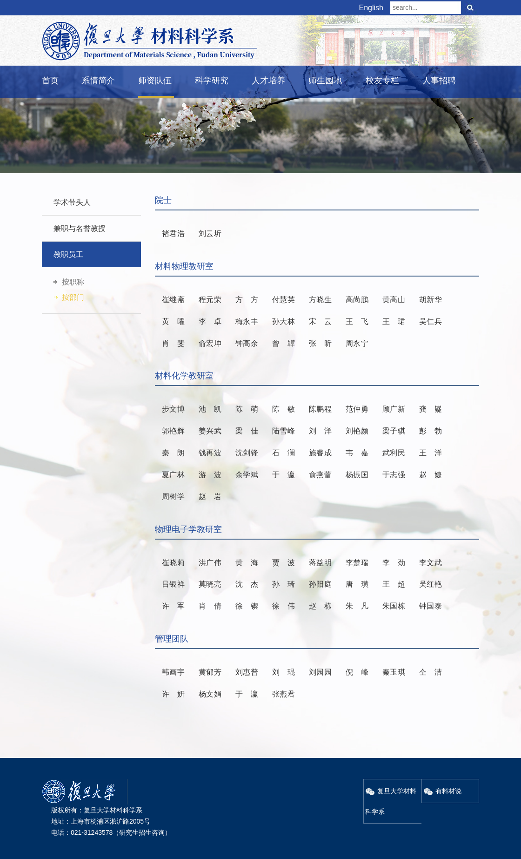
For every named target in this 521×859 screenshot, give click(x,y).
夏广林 (173, 475)
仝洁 (430, 672)
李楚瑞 (357, 563)
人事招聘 (439, 80)
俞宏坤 (210, 343)
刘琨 (283, 672)
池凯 (210, 409)
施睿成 (320, 453)
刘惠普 (246, 672)
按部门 (73, 297)
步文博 (173, 409)
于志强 (393, 475)
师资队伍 (155, 80)
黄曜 (173, 321)
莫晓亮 (210, 584)
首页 (50, 80)
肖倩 (210, 606)
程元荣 (210, 300)
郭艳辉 (173, 431)
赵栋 (320, 606)
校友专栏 (382, 80)
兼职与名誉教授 (79, 228)
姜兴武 (210, 431)
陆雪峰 (283, 431)
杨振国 (357, 475)
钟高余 (246, 343)
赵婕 (430, 475)
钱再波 (210, 453)
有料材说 (442, 791)
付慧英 (283, 300)
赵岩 (210, 497)
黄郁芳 (210, 672)
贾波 (283, 563)
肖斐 (173, 343)
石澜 (283, 453)
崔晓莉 (173, 563)
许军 (173, 606)
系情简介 (98, 80)
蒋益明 (320, 563)
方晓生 (320, 300)
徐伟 (283, 606)
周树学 (173, 497)
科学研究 (211, 80)
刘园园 (320, 672)
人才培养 (268, 80)
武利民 (393, 453)
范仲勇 (357, 409)
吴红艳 (430, 584)
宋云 (320, 321)
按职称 (73, 282)
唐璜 (357, 584)
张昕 (320, 343)
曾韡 (283, 343)
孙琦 (283, 584)
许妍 (173, 694)
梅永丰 (246, 321)
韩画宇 (173, 672)
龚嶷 (430, 409)
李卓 (210, 321)
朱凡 (357, 606)
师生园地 (325, 80)
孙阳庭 (320, 584)
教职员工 (68, 254)
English (371, 8)
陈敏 (283, 409)
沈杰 (246, 584)
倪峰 (357, 672)
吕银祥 (173, 584)
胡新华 (430, 300)
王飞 (357, 321)
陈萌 (246, 409)
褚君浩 (173, 233)
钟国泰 (430, 606)
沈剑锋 (246, 453)
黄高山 (393, 300)
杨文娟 (210, 694)
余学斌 (246, 475)
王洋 (430, 453)
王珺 (393, 321)
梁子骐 (393, 431)
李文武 (430, 563)
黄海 (246, 563)
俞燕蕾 (320, 475)
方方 (246, 300)
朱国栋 (393, 606)
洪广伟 (210, 563)
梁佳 (246, 431)
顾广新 (393, 409)
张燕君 (283, 694)
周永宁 (357, 343)
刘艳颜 (357, 431)
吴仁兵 (430, 321)
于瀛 (283, 475)
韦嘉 (357, 453)
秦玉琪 (393, 672)
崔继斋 (173, 300)
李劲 (393, 563)
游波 (210, 475)
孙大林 (283, 321)
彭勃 (430, 431)
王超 (393, 584)
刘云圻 (210, 233)
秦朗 (173, 453)
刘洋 (320, 431)
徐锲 (246, 606)
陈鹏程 (320, 409)
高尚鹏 (357, 300)
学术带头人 (72, 202)
